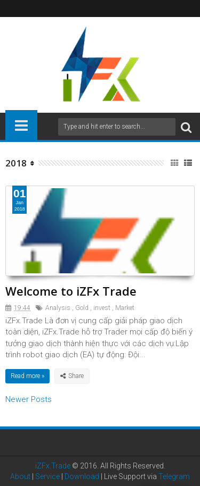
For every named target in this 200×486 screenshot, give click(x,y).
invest (101, 308)
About (20, 476)
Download (82, 476)
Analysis (57, 308)
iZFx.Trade (52, 466)
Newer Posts (28, 399)
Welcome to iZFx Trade (71, 291)
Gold (82, 308)
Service (47, 476)
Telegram (174, 476)
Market (124, 308)
